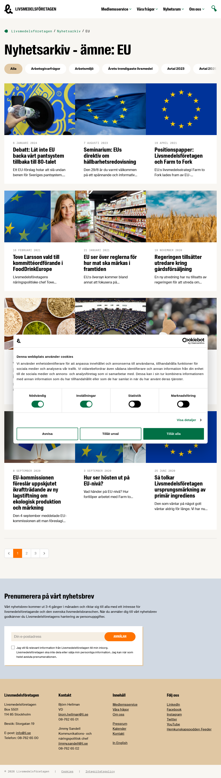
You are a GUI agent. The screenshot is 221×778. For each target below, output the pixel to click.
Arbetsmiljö (84, 69)
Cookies (67, 771)
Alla (13, 69)
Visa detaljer (186, 420)
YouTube (173, 724)
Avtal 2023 (176, 69)
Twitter (172, 719)
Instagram (174, 714)
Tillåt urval (110, 434)
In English (120, 743)
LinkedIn (173, 704)
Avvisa (47, 434)
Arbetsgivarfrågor (45, 69)
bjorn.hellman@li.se (73, 714)
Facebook (174, 709)
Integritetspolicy (100, 771)
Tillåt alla (174, 434)
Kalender (119, 729)
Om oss (197, 9)
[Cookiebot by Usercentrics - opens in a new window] (185, 341)
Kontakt (118, 733)
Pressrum (120, 724)
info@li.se (23, 733)
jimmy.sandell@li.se (73, 743)
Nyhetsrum (174, 9)
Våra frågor (148, 9)
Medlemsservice (117, 9)
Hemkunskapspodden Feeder (189, 729)
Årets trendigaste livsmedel (130, 69)
